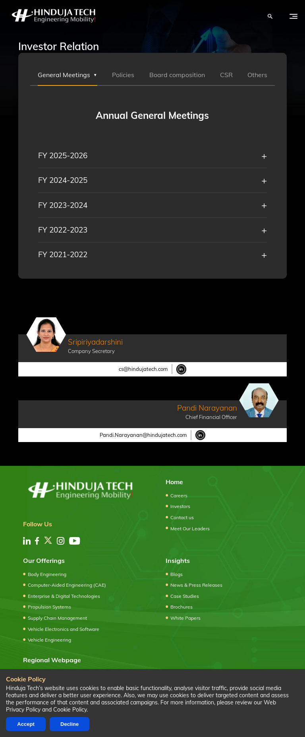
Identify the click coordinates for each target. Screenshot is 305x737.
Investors (180, 506)
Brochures (181, 607)
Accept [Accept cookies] (25, 724)
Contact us (182, 517)
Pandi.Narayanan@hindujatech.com (143, 435)
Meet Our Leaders (190, 528)
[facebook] (37, 541)
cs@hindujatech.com (143, 369)
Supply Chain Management (57, 618)
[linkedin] (27, 541)
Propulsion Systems (49, 607)
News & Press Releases (196, 585)
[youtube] (74, 541)
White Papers (185, 618)
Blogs (176, 574)
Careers (178, 495)
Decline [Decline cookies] (69, 724)
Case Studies (184, 596)
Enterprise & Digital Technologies (64, 596)
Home (174, 482)
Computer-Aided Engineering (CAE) (67, 585)
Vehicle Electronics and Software (63, 629)
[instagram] (60, 541)
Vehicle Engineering (49, 640)
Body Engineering (47, 574)
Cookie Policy (70, 709)
